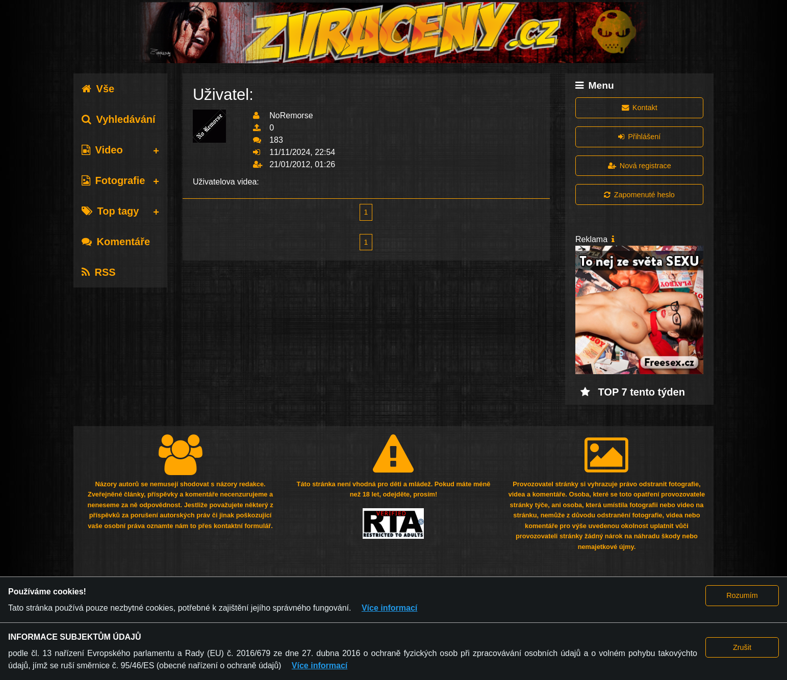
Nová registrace (639, 166)
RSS (99, 272)
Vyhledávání (119, 119)
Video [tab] (102, 149)
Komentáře (116, 241)
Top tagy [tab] (110, 211)
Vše (98, 88)
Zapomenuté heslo (639, 195)
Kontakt (639, 107)
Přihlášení (639, 137)
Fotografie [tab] (113, 180)
